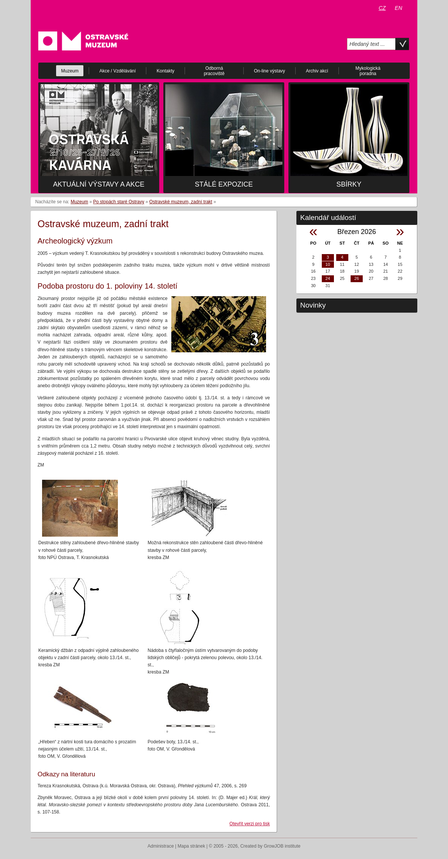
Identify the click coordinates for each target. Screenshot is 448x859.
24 (328, 278)
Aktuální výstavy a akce (98, 184)
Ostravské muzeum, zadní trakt (180, 201)
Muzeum (79, 201)
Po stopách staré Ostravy (118, 201)
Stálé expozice (224, 184)
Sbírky (348, 184)
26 (356, 278)
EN (398, 8)
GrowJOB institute (282, 846)
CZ (382, 8)
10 (328, 264)
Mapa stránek (191, 846)
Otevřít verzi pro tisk (249, 823)
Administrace (160, 846)
